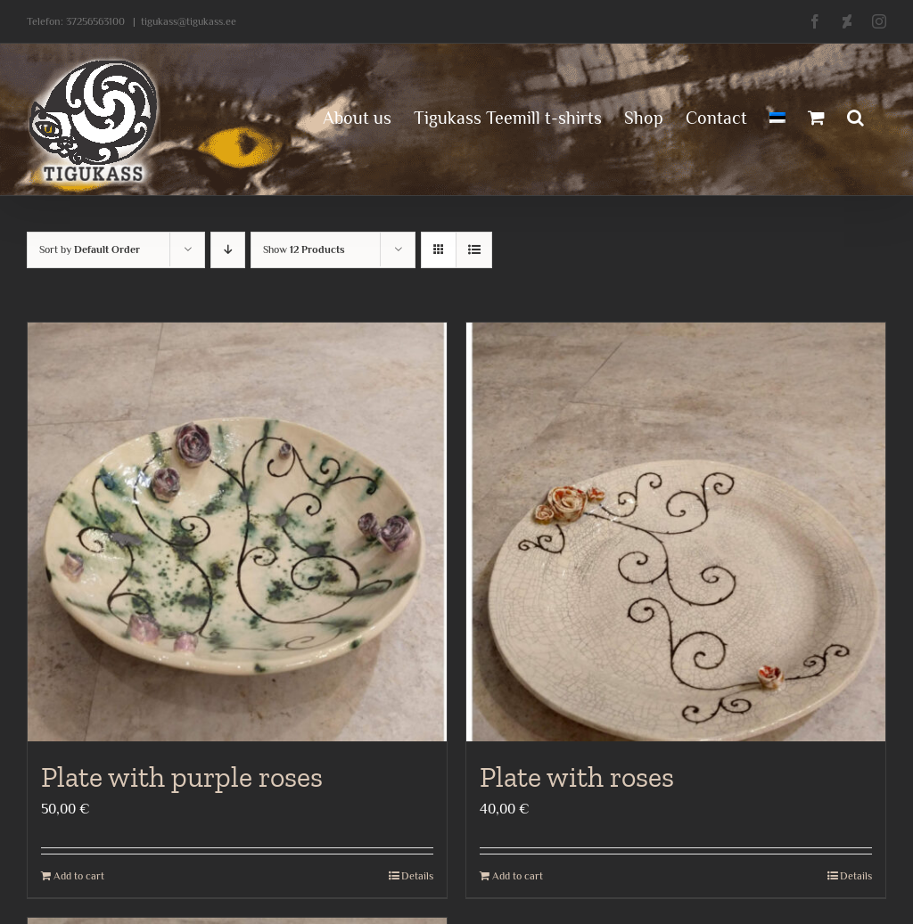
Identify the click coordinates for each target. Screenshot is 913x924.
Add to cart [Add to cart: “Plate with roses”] (517, 876)
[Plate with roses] (675, 532)
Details (417, 876)
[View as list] (473, 250)
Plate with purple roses (182, 777)
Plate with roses (577, 777)
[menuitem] (777, 116)
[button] (855, 116)
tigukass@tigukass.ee (188, 21)
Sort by (89, 249)
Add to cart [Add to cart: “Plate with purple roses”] (78, 876)
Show (304, 249)
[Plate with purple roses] (237, 532)
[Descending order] (227, 250)
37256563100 (95, 21)
